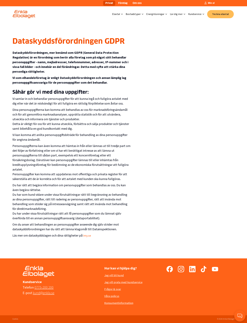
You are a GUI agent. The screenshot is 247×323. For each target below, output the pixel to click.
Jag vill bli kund (114, 275)
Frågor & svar (113, 289)
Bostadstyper (135, 14)
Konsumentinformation (120, 303)
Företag (122, 3)
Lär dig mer (177, 14)
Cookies (15, 319)
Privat (109, 3)
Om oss (137, 3)
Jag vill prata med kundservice (124, 282)
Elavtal (117, 14)
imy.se (87, 235)
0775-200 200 (44, 287)
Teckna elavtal (220, 14)
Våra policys (112, 296)
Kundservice (196, 14)
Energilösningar (156, 14)
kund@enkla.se (43, 292)
